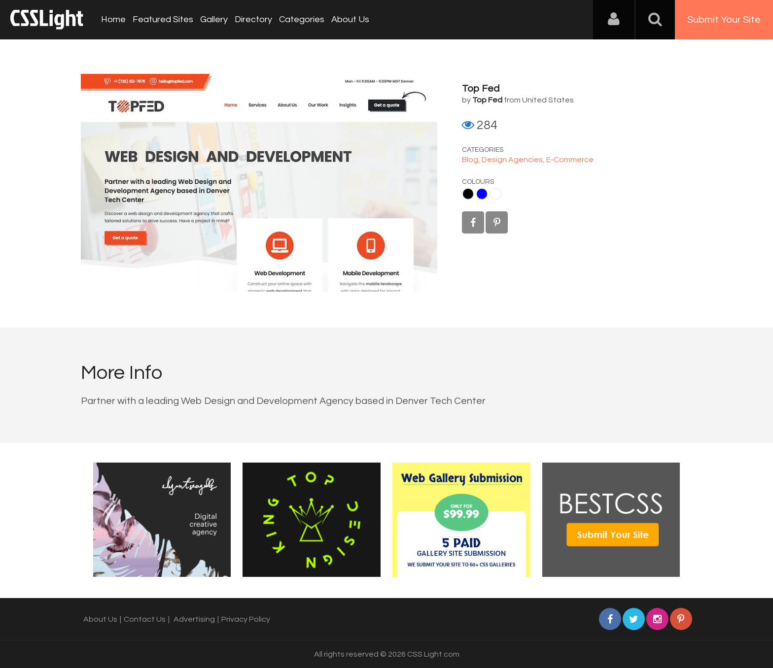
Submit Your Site (724, 20)
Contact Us (145, 619)
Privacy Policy (245, 619)
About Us (350, 19)
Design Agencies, (514, 160)
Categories (301, 19)
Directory (253, 19)
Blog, (472, 160)
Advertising (194, 619)
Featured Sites (163, 19)
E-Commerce (570, 160)
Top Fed (480, 89)
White (496, 194)
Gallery (214, 19)
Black (468, 194)
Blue (482, 194)
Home (113, 19)
